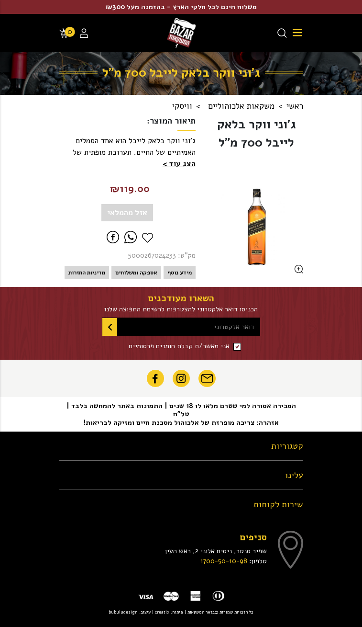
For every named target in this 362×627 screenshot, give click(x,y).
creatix (162, 612)
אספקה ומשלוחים (136, 272)
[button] (179, 164)
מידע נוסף (179, 272)
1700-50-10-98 (223, 561)
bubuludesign (123, 612)
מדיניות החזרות (86, 272)
